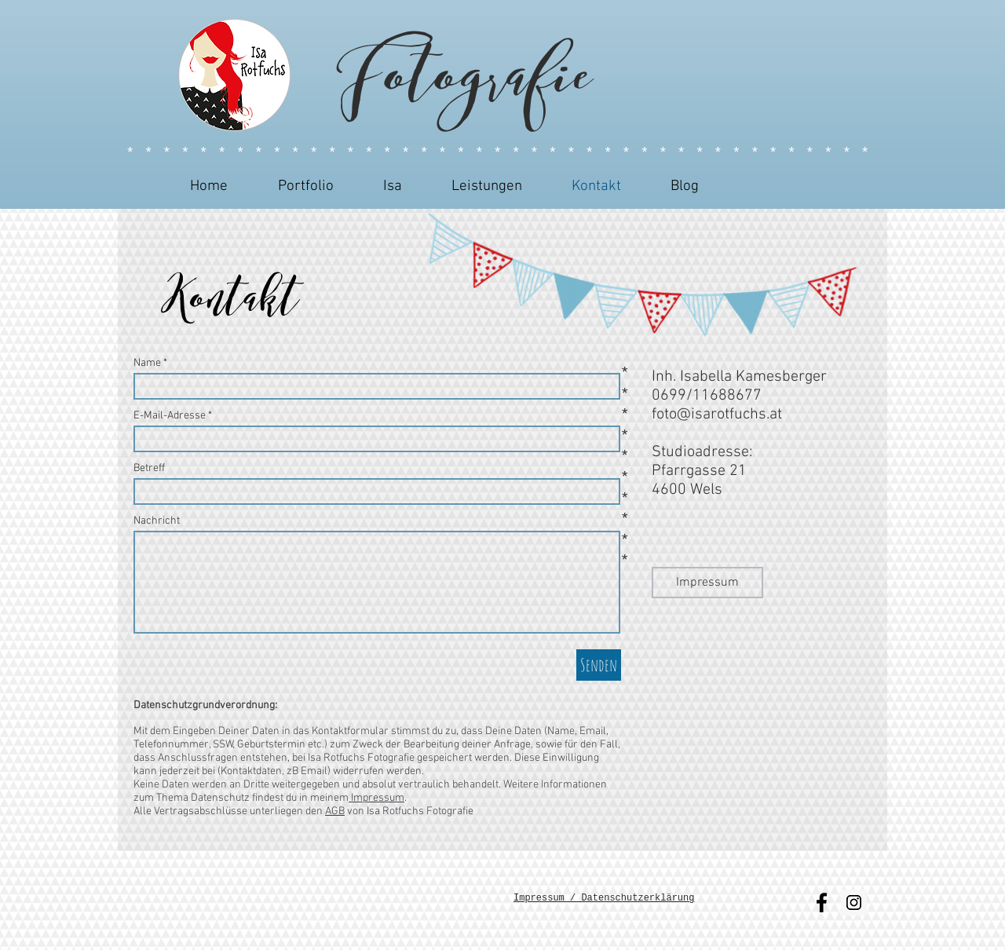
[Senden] (598, 665)
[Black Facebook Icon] (822, 902)
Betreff (149, 468)
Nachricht (156, 521)
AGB (335, 811)
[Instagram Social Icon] (854, 902)
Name (147, 363)
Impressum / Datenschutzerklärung (603, 898)
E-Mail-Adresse (169, 416)
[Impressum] (707, 582)
